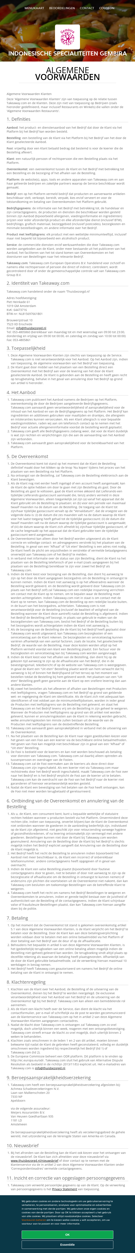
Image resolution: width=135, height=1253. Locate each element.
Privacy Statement (64, 1189)
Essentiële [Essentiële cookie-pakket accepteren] (67, 1244)
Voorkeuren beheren (34, 1219)
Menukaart (34, 8)
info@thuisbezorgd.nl (31, 328)
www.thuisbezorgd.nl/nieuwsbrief (34, 1161)
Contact (87, 8)
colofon (106, 8)
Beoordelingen (62, 8)
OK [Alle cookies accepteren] (67, 1234)
